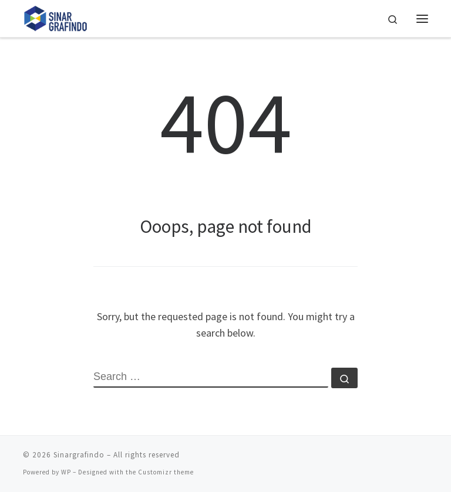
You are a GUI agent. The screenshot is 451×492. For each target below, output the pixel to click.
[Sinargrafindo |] (55, 17)
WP (66, 472)
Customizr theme (166, 472)
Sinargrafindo (79, 455)
